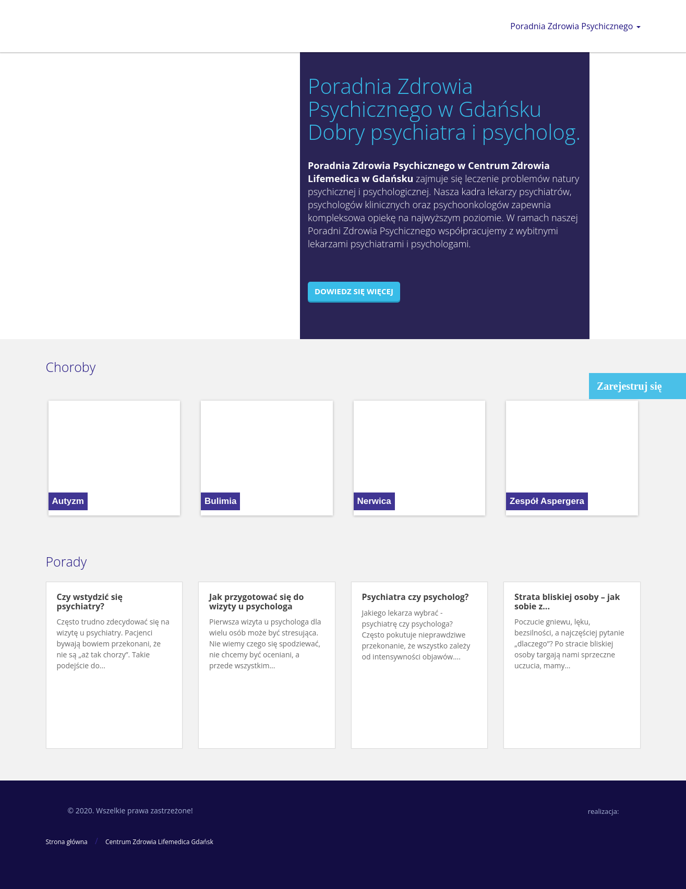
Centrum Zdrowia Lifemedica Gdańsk (159, 841)
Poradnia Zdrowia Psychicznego (575, 26)
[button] (54, 458)
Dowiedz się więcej (354, 291)
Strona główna (67, 841)
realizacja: (603, 811)
